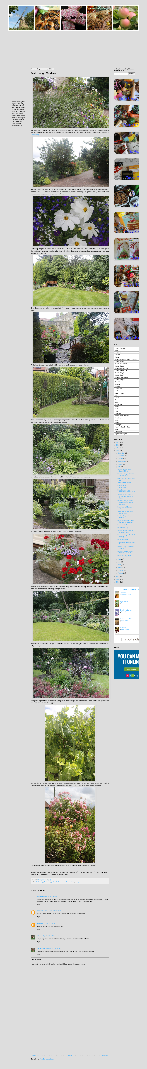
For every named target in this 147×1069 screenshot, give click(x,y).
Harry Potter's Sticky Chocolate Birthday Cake (126, 491)
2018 (118, 445)
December (121, 453)
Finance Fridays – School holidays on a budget (125, 521)
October (120, 458)
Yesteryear (123, 592)
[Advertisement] (73, 47)
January (120, 573)
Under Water (124, 601)
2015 (118, 576)
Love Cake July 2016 (124, 556)
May (119, 562)
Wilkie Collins (124, 620)
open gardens (79, 882)
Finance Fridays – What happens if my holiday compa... (125, 502)
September (121, 461)
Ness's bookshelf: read (132, 589)
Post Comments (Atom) (47, 1059)
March (120, 567)
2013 (118, 582)
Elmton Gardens (122, 539)
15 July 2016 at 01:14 (51, 923)
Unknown (40, 923)
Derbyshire (47, 882)
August (120, 464)
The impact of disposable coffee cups (125, 512)
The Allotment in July (124, 483)
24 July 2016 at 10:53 (52, 936)
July (119, 467)
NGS (73, 882)
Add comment (36, 959)
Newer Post (35, 1055)
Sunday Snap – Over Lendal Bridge (124, 470)
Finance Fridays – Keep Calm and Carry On (125, 552)
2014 (118, 579)
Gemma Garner (42, 896)
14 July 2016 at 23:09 (54, 911)
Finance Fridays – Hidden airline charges (125, 474)
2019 (118, 442)
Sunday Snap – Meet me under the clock (125, 531)
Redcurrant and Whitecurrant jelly (123, 486)
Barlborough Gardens (124, 525)
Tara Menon (124, 603)
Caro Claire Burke (126, 594)
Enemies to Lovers (126, 610)
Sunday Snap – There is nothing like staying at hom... (125, 496)
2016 (118, 450)
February (121, 570)
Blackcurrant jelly (122, 528)
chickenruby (41, 936)
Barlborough (35, 135)
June (119, 559)
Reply (38, 904)
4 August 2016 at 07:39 (53, 948)
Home (70, 1055)
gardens (53, 882)
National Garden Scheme (63, 882)
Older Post (105, 1055)
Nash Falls (123, 628)
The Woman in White (126, 619)
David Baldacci (125, 629)
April (119, 565)
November (121, 456)
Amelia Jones (124, 612)
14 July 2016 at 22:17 (54, 896)
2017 (118, 448)
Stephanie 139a (42, 911)
